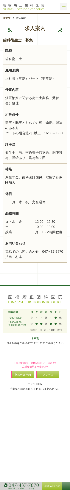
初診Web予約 (23, 374)
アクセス (48, 374)
